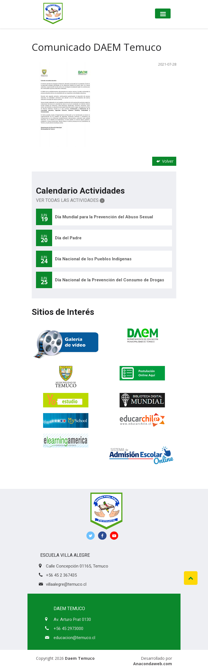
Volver (164, 161)
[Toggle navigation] (163, 13)
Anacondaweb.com (152, 663)
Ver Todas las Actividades (70, 200)
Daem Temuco (80, 658)
